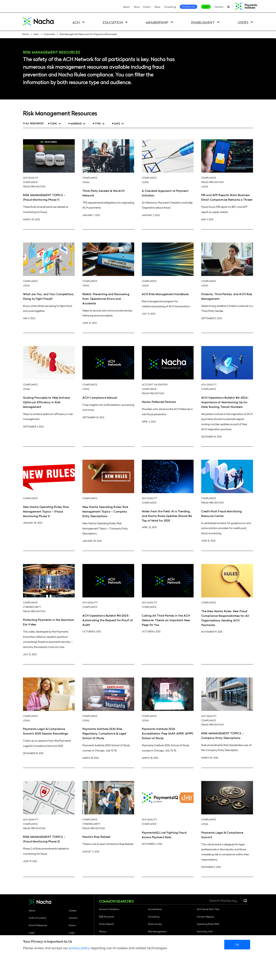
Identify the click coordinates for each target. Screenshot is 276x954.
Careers (72, 910)
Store (137, 6)
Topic (53, 123)
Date (117, 123)
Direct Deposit (106, 923)
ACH (76, 22)
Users (243, 22)
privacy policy (79, 948)
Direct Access (155, 923)
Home (25, 34)
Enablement (203, 22)
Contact (218, 6)
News (157, 6)
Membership (157, 22)
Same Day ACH (205, 931)
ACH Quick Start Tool (208, 909)
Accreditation (155, 909)
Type (98, 123)
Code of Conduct (37, 917)
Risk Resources (188, 6)
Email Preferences (38, 925)
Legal (31, 932)
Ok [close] (237, 944)
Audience (76, 123)
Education (113, 22)
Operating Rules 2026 (208, 923)
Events (147, 6)
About (126, 6)
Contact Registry (205, 916)
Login (205, 6)
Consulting (170, 6)
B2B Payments (106, 916)
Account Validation (109, 909)
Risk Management (157, 931)
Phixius (102, 931)
